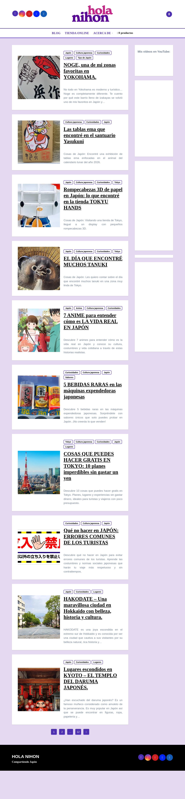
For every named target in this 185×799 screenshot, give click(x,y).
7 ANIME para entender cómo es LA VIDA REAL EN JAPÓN (91, 343)
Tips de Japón (84, 58)
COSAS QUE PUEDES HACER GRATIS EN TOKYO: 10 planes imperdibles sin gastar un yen (91, 490)
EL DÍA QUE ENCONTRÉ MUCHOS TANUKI (90, 276)
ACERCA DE (102, 33)
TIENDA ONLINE (77, 33)
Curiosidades (103, 53)
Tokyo (68, 190)
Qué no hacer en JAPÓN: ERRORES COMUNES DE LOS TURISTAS (91, 562)
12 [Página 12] (78, 760)
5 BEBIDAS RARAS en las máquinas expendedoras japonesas (90, 413)
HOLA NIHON (25, 785)
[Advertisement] (154, 206)
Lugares (69, 58)
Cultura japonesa (84, 53)
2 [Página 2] (62, 760)
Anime (79, 325)
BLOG (56, 33)
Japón (68, 53)
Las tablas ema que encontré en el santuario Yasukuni (90, 137)
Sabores (69, 400)
